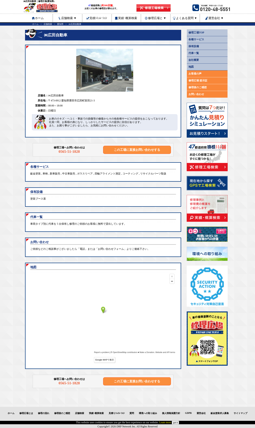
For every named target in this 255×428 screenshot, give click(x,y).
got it (175, 422)
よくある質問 (186, 18)
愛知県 (60, 24)
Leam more (165, 422)
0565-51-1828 (69, 151)
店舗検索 (68, 18)
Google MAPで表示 (104, 360)
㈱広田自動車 (75, 24)
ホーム (35, 24)
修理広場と (157, 18)
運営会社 (216, 18)
